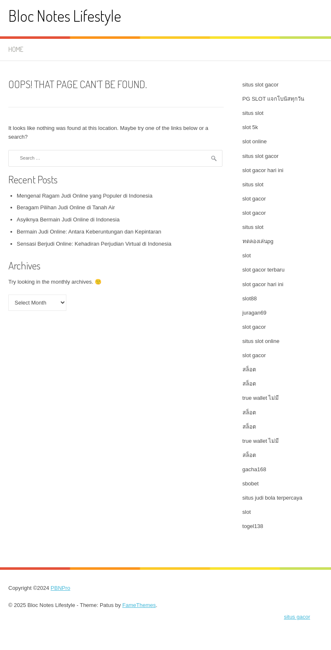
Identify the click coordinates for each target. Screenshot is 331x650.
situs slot (253, 113)
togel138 (253, 526)
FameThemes (139, 605)
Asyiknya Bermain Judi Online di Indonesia (68, 219)
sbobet (251, 483)
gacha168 (254, 469)
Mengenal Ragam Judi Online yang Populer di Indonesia (84, 196)
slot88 (250, 298)
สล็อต (249, 369)
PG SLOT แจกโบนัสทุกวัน (274, 99)
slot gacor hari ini (263, 170)
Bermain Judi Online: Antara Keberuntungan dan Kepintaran (89, 232)
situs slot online (261, 341)
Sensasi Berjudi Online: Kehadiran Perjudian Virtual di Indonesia (94, 244)
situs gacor (297, 617)
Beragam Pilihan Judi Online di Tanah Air (66, 207)
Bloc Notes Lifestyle (64, 15)
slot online (255, 141)
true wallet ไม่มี (261, 398)
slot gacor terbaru (264, 270)
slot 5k (250, 127)
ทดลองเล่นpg (258, 241)
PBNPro (60, 588)
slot (247, 255)
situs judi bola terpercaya (273, 498)
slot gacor (254, 199)
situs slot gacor (261, 84)
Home (15, 49)
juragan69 (255, 313)
